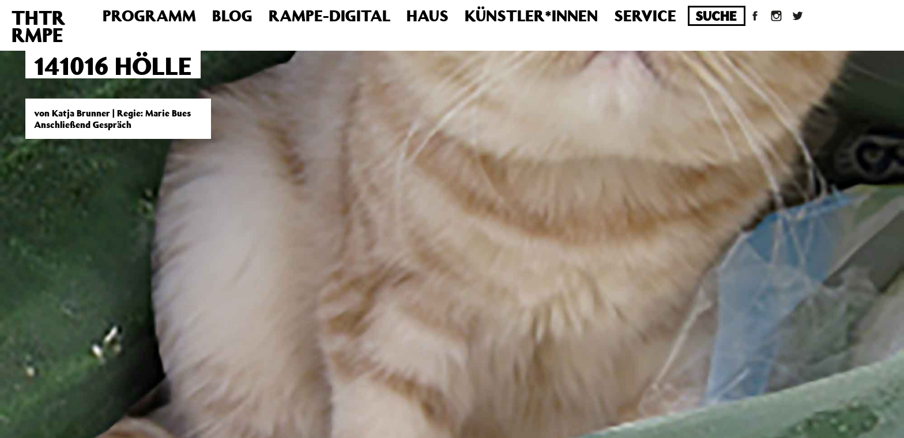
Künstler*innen (531, 15)
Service (645, 15)
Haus (427, 15)
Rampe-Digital (329, 15)
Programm (149, 15)
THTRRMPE (38, 26)
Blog (232, 15)
